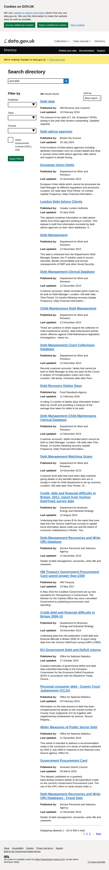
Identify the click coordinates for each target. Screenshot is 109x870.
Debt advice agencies (56, 131)
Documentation (86, 51)
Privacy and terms (44, 848)
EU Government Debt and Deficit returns (70, 650)
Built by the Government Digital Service (22, 851)
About (6, 848)
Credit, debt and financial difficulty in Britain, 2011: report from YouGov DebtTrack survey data (68, 497)
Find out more (57, 59)
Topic (11, 112)
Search (65, 81)
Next (98, 833)
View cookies (77, 25)
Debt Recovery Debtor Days (61, 385)
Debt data (47, 101)
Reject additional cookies (52, 25)
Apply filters (15, 158)
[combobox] (22, 104)
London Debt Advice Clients (61, 201)
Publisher (13, 99)
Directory (100, 41)
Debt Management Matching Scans (66, 456)
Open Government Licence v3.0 (50, 859)
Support (101, 51)
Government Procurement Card (63, 760)
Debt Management (54, 235)
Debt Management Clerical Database (67, 271)
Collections (61, 41)
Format (12, 125)
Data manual (81, 41)
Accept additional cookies (20, 25)
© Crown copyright (96, 862)
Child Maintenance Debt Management (68, 308)
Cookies (30, 848)
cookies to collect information (29, 12)
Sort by (87, 93)
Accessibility (17, 848)
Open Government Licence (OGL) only (23, 144)
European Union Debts (57, 165)
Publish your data (67, 51)
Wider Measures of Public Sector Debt (68, 727)
